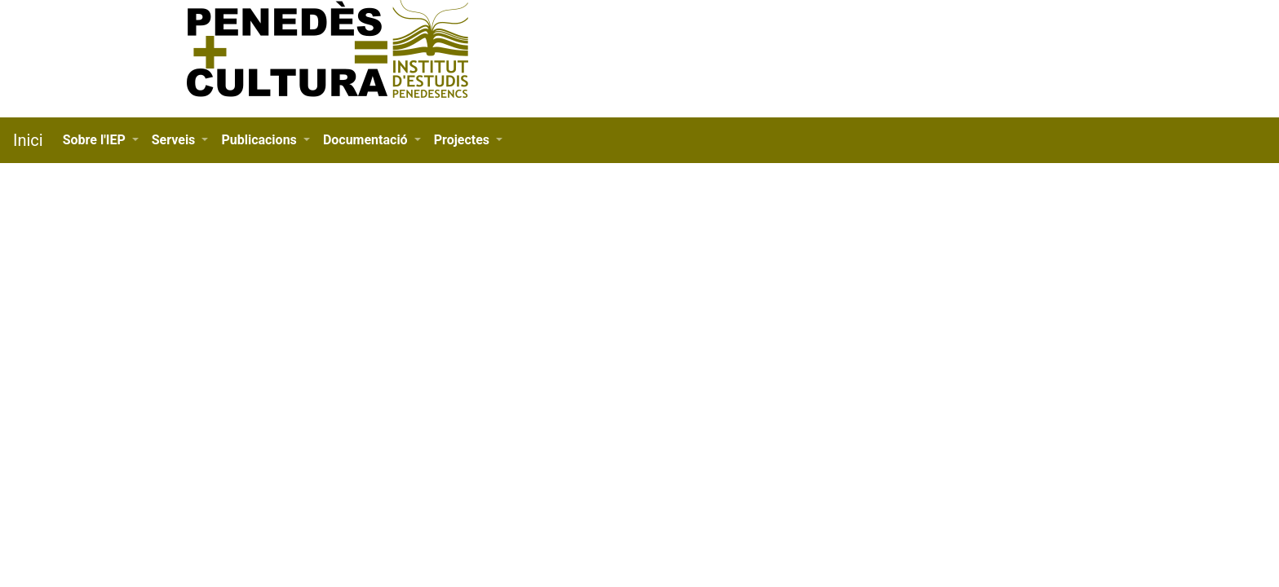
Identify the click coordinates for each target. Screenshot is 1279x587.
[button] (100, 140)
